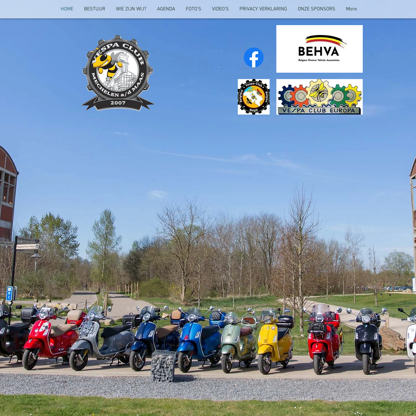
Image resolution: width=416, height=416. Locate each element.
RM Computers (260, 308)
